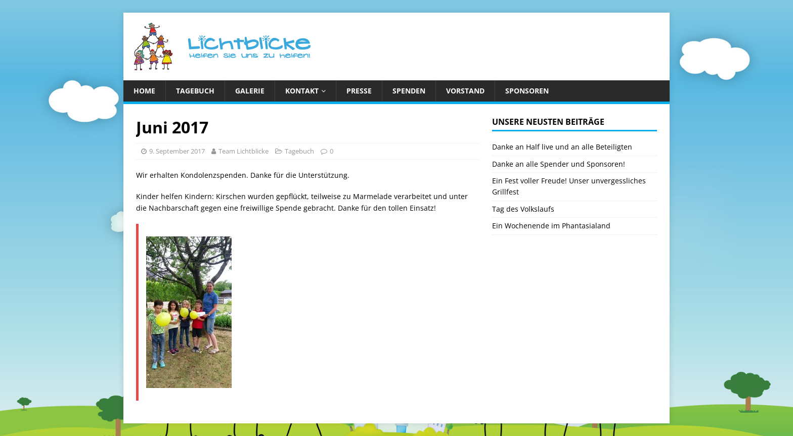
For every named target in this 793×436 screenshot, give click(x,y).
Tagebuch (195, 90)
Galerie (250, 90)
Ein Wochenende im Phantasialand (551, 225)
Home (144, 90)
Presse (359, 90)
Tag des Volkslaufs (523, 209)
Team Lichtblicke (243, 151)
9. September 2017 (177, 151)
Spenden (408, 90)
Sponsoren (527, 90)
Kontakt (302, 90)
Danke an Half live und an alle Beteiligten (562, 147)
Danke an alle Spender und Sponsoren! (558, 164)
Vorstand (465, 90)
